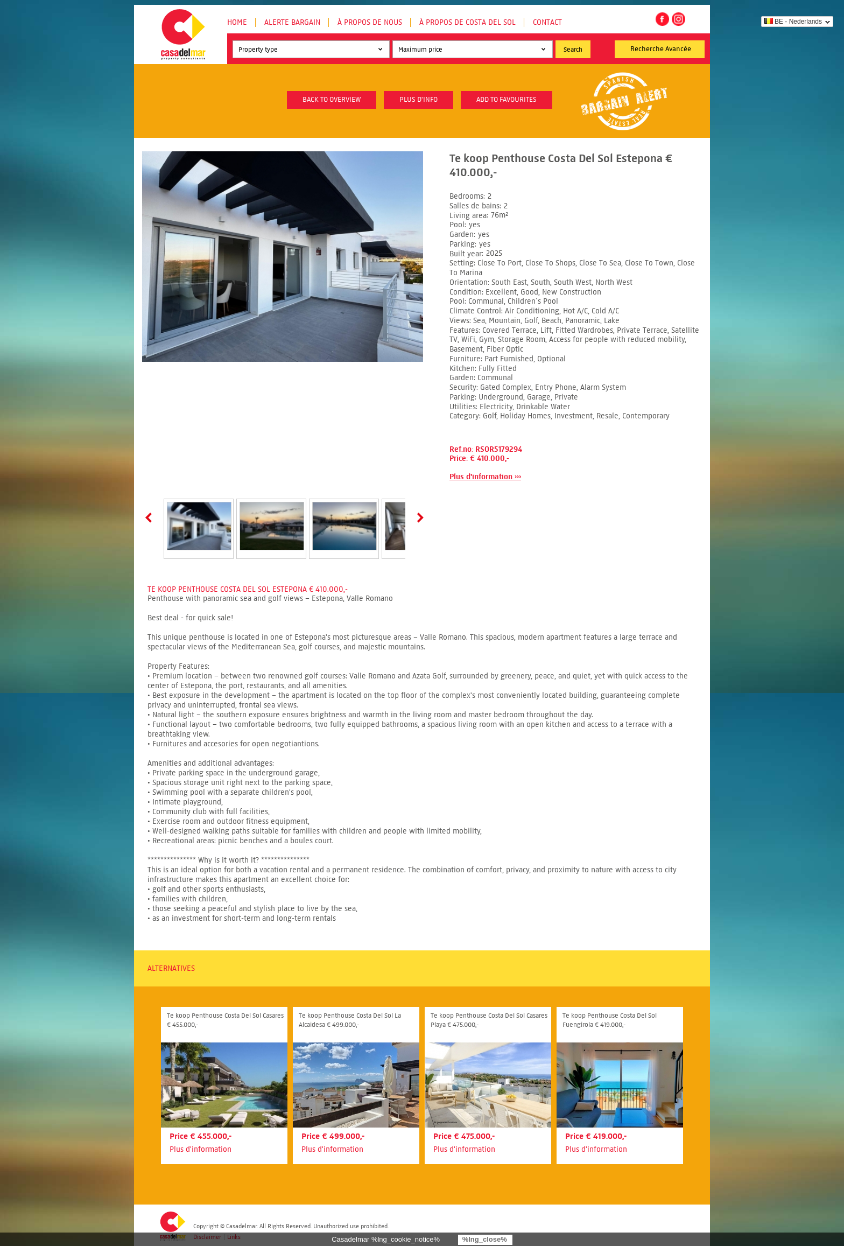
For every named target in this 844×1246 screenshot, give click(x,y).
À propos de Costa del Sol (467, 22)
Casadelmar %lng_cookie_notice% (386, 1239)
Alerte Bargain (292, 22)
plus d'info (418, 99)
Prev (150, 517)
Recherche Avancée (660, 49)
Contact (547, 22)
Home (237, 22)
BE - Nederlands (793, 21)
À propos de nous (369, 22)
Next (418, 517)
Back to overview (332, 99)
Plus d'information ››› (485, 476)
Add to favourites (506, 99)
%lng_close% (484, 1239)
